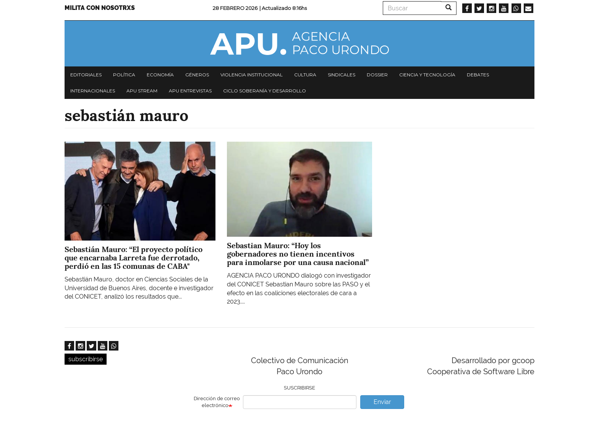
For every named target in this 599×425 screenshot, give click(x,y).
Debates (478, 75)
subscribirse (85, 359)
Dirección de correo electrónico (217, 402)
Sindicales (341, 75)
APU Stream (141, 91)
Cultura (305, 75)
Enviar (382, 402)
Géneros (197, 75)
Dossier (377, 75)
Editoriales (86, 75)
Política (124, 75)
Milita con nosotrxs (100, 7)
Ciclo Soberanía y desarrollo (264, 91)
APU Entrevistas (190, 91)
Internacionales (92, 91)
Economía (160, 75)
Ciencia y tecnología (427, 75)
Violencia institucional (251, 75)
